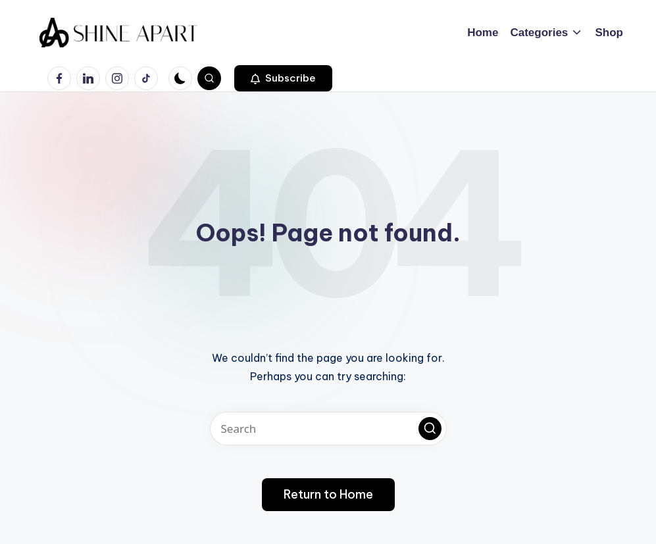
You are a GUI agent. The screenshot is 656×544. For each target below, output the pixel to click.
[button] (283, 78)
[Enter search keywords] (328, 428)
